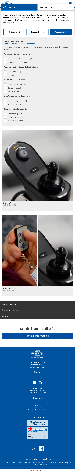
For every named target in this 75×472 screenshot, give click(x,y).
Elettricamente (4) (14, 72)
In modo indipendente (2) (17, 101)
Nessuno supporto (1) (16, 120)
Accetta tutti (61, 32)
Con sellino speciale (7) (16, 114)
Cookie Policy (48, 459)
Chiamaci (37, 398)
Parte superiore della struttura (18, 54)
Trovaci (37, 372)
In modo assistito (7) (15, 104)
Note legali (26, 459)
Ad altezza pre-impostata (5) (18, 62)
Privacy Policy (36, 459)
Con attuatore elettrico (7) (17, 85)
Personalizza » (37, 32)
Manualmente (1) (14, 91)
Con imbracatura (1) (15, 117)
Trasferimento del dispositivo (17, 96)
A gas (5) (11, 75)
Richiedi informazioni (37, 335)
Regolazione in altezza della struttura (21, 67)
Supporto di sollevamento (15, 109)
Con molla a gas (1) (15, 88)
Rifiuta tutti (14, 32)
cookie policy (8, 22)
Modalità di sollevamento (15, 80)
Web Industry (40, 470)
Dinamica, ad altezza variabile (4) (20, 59)
